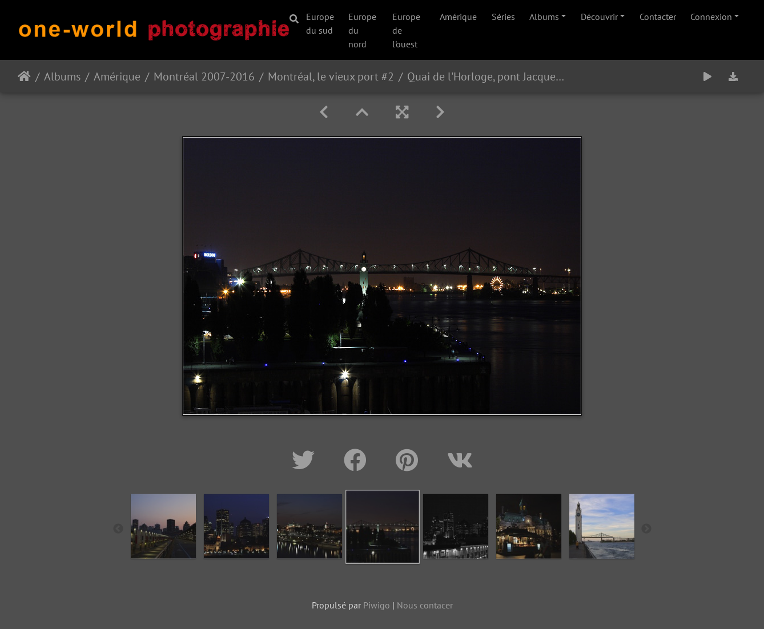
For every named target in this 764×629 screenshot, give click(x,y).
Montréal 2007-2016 (204, 76)
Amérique (458, 16)
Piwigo (376, 605)
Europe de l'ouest (406, 30)
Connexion (711, 16)
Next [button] (646, 529)
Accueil (24, 76)
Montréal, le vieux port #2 (331, 76)
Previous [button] (118, 529)
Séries (503, 16)
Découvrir (599, 16)
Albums (544, 16)
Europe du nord (362, 30)
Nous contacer (425, 605)
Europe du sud (320, 23)
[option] (163, 526)
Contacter (658, 16)
